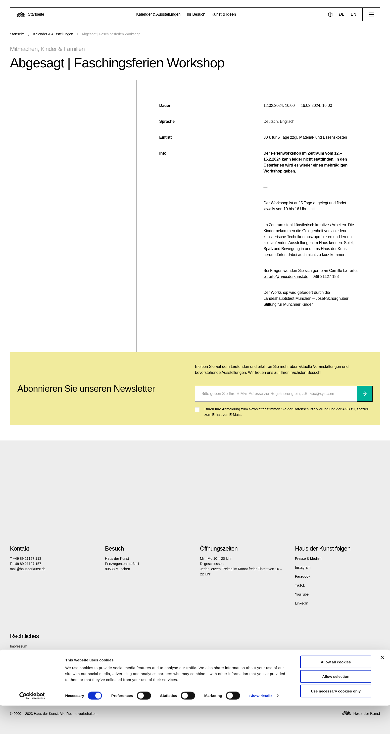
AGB (13, 664)
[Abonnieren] (365, 394)
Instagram (302, 567)
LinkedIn (301, 603)
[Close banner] (382, 686)
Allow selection (335, 705)
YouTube (302, 594)
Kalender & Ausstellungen (53, 34)
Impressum (18, 646)
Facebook (302, 576)
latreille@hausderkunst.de (285, 276)
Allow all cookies (336, 690)
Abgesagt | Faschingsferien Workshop (111, 34)
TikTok (300, 585)
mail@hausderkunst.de (28, 569)
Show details (261, 724)
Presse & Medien (308, 559)
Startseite (17, 34)
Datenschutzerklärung (27, 655)
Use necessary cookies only (336, 719)
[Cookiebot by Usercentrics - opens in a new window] (32, 724)
